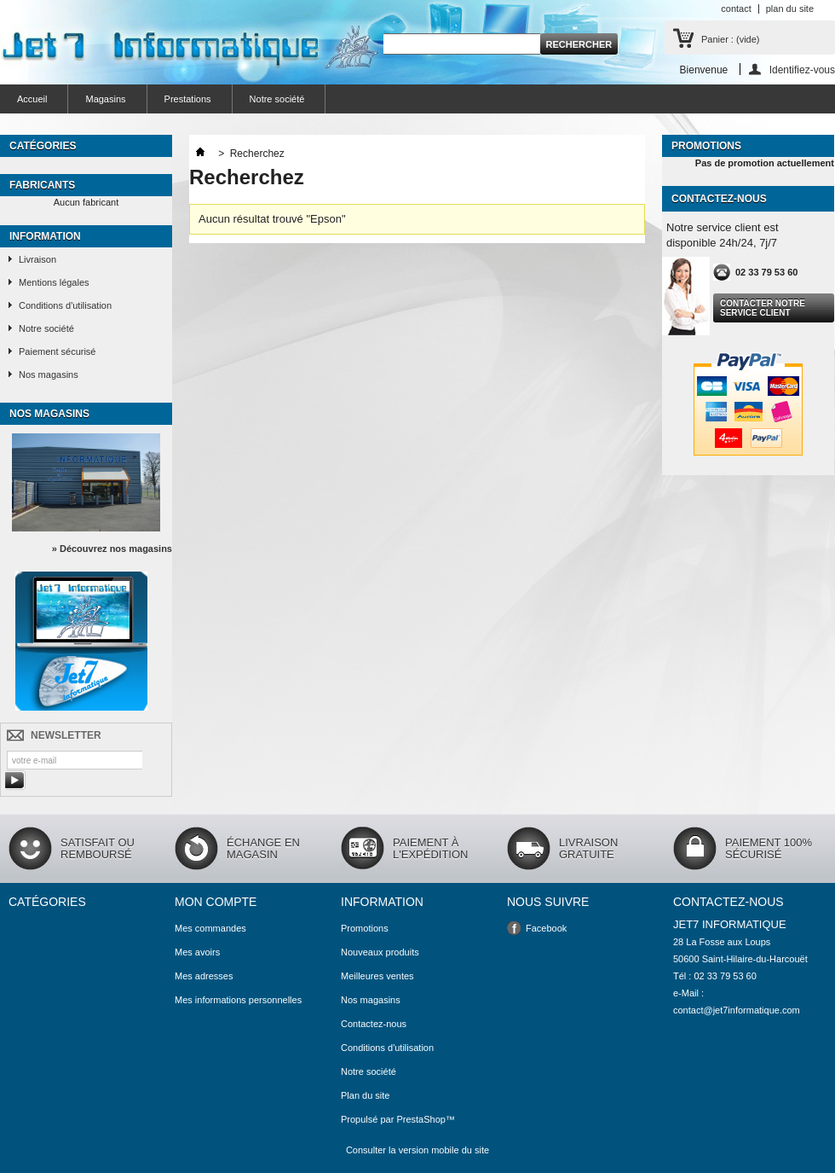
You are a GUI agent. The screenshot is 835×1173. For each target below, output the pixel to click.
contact (736, 8)
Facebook (546, 928)
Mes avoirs (197, 952)
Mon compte (215, 902)
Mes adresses (204, 976)
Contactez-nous (373, 1024)
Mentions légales (54, 282)
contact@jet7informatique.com (736, 1010)
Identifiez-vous (802, 69)
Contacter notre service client (762, 308)
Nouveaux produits (380, 952)
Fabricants (42, 185)
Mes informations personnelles (238, 1000)
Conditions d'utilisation (65, 305)
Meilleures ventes (377, 976)
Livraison (37, 259)
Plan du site (365, 1095)
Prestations (187, 99)
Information (45, 236)
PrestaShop (420, 1119)
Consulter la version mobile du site (417, 1150)
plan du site (790, 8)
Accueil (32, 99)
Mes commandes (210, 928)
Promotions (706, 146)
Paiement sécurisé (57, 351)
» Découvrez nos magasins (112, 548)
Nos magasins (48, 374)
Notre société (277, 99)
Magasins (105, 99)
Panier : (730, 39)
